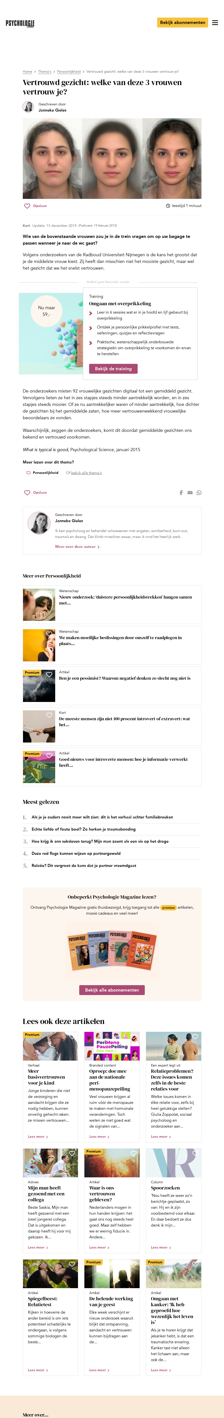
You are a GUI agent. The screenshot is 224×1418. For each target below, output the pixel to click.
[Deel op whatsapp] (199, 492)
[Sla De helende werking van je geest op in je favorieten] (133, 1264)
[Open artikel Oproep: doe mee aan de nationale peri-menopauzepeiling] (112, 1087)
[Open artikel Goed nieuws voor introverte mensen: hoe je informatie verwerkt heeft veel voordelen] (110, 767)
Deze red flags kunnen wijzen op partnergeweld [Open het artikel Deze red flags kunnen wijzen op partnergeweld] (76, 853)
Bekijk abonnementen (182, 22)
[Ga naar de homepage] (20, 23)
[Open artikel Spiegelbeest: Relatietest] (50, 1317)
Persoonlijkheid (69, 72)
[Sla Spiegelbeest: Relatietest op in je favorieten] (72, 1264)
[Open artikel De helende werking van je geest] (112, 1317)
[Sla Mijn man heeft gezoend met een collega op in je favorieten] (72, 1153)
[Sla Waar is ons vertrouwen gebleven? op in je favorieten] (133, 1153)
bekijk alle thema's (86, 473)
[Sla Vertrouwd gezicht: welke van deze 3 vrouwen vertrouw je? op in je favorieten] (35, 206)
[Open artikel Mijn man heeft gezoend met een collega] (50, 1201)
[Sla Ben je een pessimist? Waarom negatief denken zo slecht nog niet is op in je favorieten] (49, 674)
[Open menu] (215, 22)
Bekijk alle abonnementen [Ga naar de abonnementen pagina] (112, 990)
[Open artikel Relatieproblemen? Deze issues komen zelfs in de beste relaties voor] (173, 1087)
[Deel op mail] (190, 492)
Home (27, 72)
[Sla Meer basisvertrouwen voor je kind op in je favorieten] (72, 1036)
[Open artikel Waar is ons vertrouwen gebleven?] (112, 1201)
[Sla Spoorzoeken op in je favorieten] (195, 1153)
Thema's (44, 72)
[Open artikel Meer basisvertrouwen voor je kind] (50, 1087)
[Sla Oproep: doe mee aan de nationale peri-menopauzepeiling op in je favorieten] (133, 1036)
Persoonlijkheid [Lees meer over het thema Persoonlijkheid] (45, 473)
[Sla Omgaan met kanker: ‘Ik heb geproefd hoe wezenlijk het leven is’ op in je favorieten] (195, 1264)
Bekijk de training (113, 369)
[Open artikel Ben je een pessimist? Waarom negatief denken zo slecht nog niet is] (110, 686)
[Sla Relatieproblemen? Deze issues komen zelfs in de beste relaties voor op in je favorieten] (195, 1036)
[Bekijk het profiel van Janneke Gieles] (44, 107)
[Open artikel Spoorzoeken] (173, 1201)
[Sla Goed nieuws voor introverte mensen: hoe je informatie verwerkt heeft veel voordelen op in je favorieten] (49, 755)
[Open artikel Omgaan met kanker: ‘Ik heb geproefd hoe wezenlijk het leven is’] (173, 1317)
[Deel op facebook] (181, 492)
